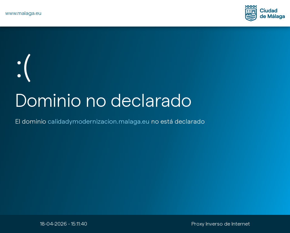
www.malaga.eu (23, 13)
